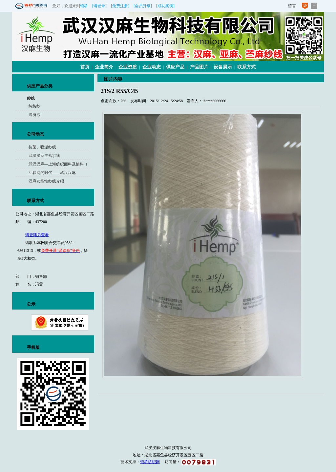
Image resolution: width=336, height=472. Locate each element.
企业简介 (104, 67)
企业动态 (151, 67)
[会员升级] (143, 6)
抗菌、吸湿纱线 (42, 147)
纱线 (31, 98)
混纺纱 (34, 114)
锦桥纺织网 (150, 462)
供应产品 (175, 67)
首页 (85, 67)
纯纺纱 (34, 106)
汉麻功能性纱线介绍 (46, 181)
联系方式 (246, 67)
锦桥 (84, 6)
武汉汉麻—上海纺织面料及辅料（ (58, 164)
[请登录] (99, 6)
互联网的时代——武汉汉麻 (52, 172)
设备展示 (223, 67)
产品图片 (199, 67)
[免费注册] (120, 6)
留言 (292, 6)
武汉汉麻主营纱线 (44, 155)
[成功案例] (165, 6)
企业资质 (127, 67)
